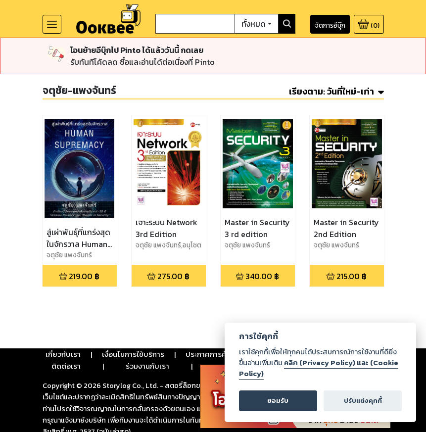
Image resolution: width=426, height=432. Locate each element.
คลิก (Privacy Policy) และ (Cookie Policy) (318, 368)
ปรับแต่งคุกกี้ (363, 400)
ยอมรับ (277, 400)
